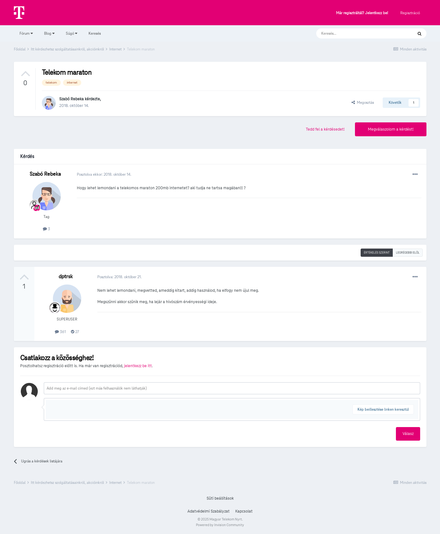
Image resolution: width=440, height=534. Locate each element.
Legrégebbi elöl (408, 253)
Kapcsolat (244, 511)
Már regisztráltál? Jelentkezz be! (362, 13)
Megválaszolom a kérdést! (391, 129)
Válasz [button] (408, 433)
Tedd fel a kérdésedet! (325, 129)
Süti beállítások (220, 498)
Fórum (26, 33)
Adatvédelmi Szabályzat (208, 511)
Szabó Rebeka (71, 99)
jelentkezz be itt (138, 365)
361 (60, 331)
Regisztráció (410, 12)
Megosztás (362, 102)
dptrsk (66, 276)
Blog (49, 33)
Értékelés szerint (377, 253)
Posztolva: (119, 276)
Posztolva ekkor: (104, 174)
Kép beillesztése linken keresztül (383, 409)
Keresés (95, 33)
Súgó (71, 33)
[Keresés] (358, 33)
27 (75, 331)
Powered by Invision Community (220, 525)
